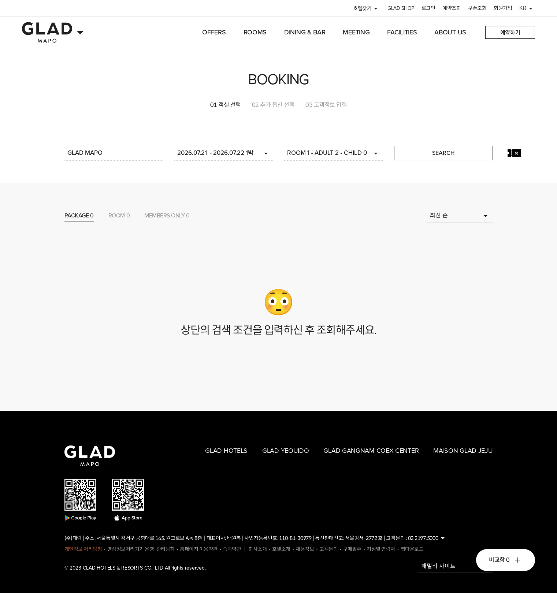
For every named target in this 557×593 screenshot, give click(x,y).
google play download (80, 500)
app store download (128, 500)
